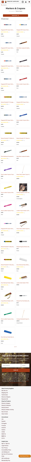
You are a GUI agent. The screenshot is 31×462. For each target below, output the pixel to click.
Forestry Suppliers (19, 198)
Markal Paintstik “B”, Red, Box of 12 (10, 264)
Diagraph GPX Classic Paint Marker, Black (12, 84)
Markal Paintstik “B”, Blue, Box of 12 (10, 246)
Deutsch (4, 427)
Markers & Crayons (19, 11)
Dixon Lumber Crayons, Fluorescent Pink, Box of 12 (13, 210)
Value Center (5, 414)
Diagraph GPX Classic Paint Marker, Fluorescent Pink (14, 228)
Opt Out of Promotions (7, 454)
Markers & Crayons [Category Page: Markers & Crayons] (15, 9)
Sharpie (18, 250)
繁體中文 (4, 436)
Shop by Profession (6, 405)
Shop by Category (6, 403)
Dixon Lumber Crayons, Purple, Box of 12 (11, 174)
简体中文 (4, 434)
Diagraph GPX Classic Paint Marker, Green (12, 120)
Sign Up (16, 370)
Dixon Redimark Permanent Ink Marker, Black (12, 156)
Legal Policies (5, 445)
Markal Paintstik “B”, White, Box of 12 (10, 138)
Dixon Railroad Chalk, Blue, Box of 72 (10, 337)
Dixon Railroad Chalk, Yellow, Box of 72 (11, 282)
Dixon (17, 70)
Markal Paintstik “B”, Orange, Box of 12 (11, 102)
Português (4, 423)
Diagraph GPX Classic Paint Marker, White (12, 48)
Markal (2, 108)
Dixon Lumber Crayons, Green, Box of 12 (11, 319)
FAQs (3, 456)
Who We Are (5, 390)
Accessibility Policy (6, 450)
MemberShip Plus (6, 460)
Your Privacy (5, 448)
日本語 (3, 432)
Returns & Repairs (6, 397)
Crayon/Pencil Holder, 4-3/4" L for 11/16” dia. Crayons (14, 301)
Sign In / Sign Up (5, 443)
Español (3, 421)
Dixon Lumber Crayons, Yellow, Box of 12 (11, 192)
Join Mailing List (5, 452)
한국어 (3, 438)
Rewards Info (5, 399)
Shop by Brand (5, 407)
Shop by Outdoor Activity (8, 409)
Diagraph (2, 36)
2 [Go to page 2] (29, 19)
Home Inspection (12, 11)
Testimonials (5, 395)
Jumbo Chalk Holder (23, 282)
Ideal (17, 160)
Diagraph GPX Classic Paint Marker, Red (11, 30)
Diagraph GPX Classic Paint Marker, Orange (12, 66)
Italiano (3, 429)
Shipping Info (5, 392)
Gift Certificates (5, 458)
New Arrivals (5, 411)
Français (4, 425)
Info (2, 419)
